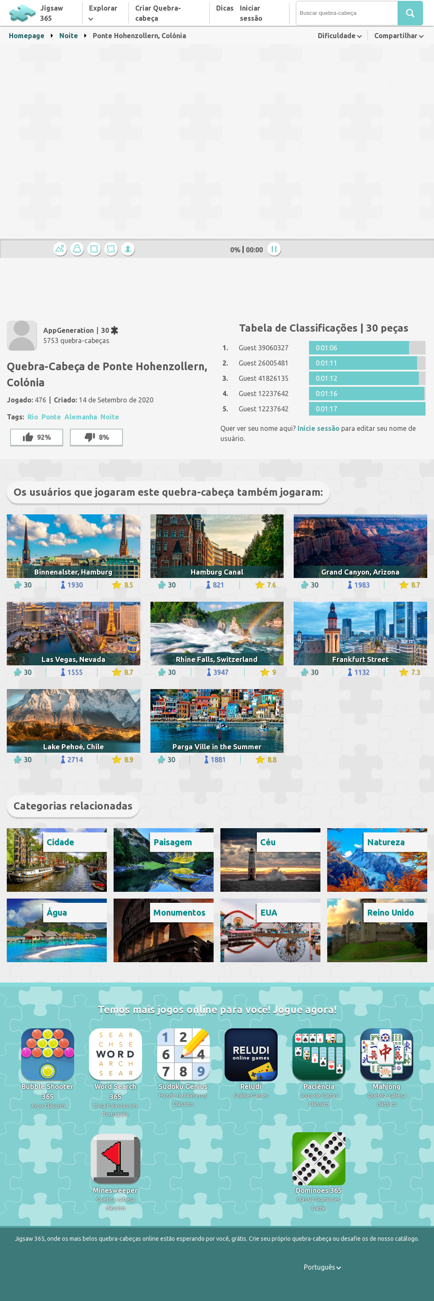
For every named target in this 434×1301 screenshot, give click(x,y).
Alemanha (80, 417)
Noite (68, 35)
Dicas (225, 8)
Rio (33, 417)
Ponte (51, 417)
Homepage (27, 35)
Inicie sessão (318, 428)
